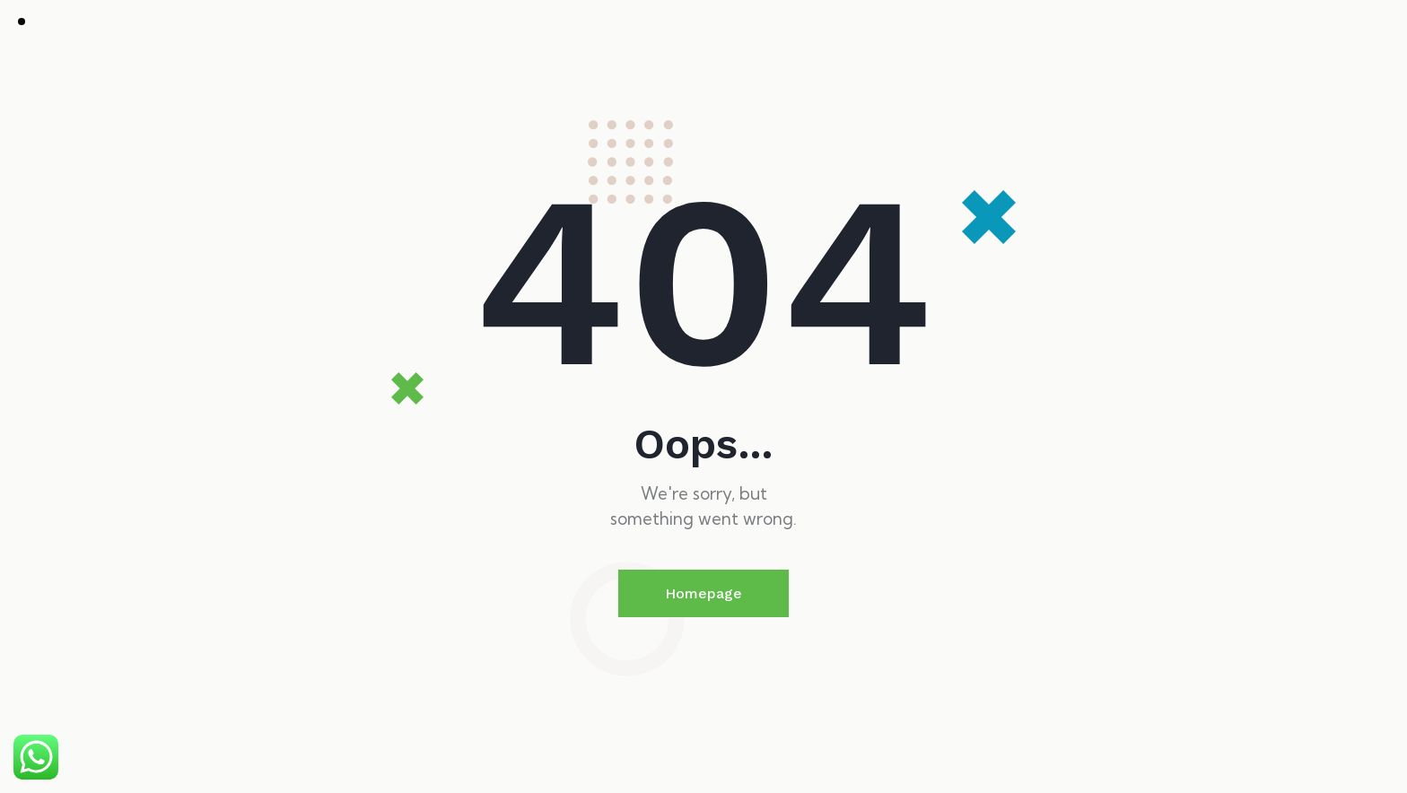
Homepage (703, 593)
